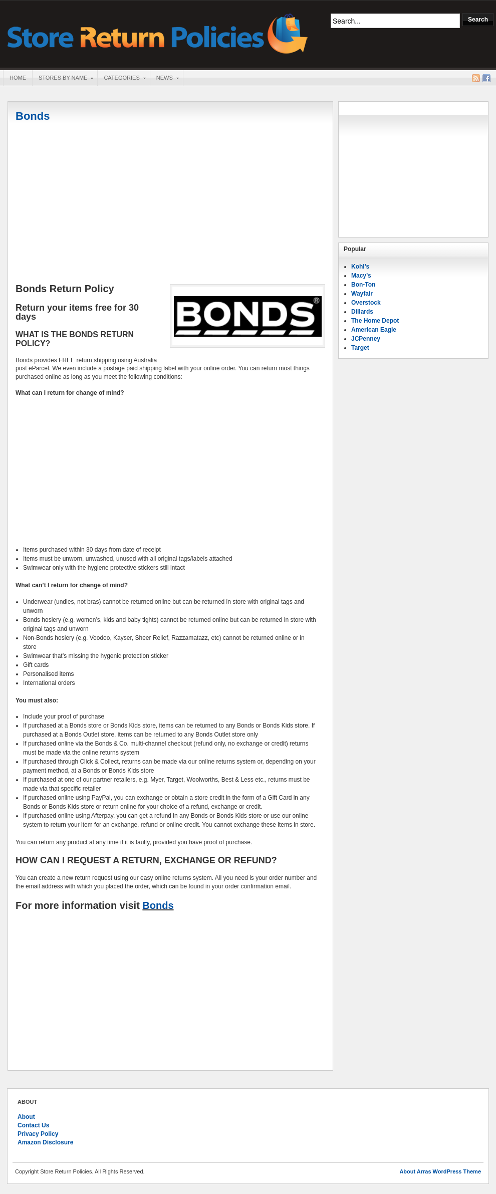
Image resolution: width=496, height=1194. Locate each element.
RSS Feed (476, 78)
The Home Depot (375, 320)
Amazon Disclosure (45, 1142)
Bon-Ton (363, 284)
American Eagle (373, 329)
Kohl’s (360, 266)
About (26, 1116)
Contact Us (33, 1125)
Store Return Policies (158, 33)
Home (18, 78)
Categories (121, 79)
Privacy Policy (38, 1133)
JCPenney (365, 338)
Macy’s (361, 275)
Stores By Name (62, 79)
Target (360, 347)
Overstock (366, 302)
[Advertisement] (170, 204)
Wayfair (362, 293)
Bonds (33, 116)
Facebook (486, 78)
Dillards (362, 311)
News (164, 79)
